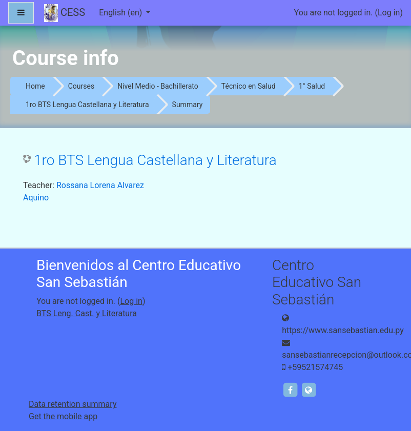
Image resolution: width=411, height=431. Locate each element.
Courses (81, 86)
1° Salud (312, 86)
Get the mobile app (63, 416)
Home (35, 86)
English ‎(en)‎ (121, 12)
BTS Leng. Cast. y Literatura (86, 313)
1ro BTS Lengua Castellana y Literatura (87, 104)
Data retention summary (72, 404)
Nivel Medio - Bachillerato (157, 86)
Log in (389, 12)
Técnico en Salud (248, 86)
